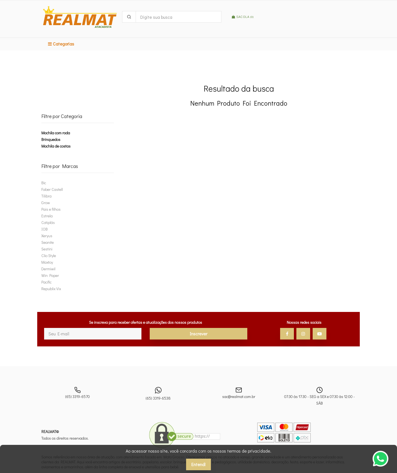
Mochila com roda (55, 132)
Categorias (61, 44)
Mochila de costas (56, 146)
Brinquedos (50, 139)
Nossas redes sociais (304, 322)
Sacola (242, 16)
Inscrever (198, 333)
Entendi (198, 464)
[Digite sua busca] (178, 17)
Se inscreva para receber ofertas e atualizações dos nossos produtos (145, 322)
